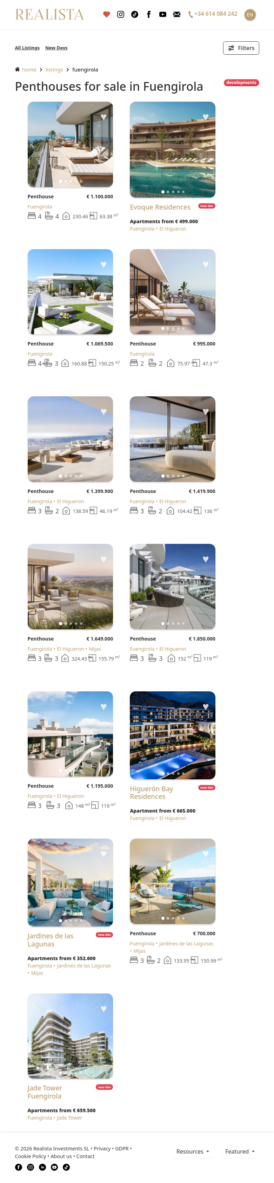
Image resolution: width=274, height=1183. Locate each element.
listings (55, 69)
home (25, 69)
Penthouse (41, 196)
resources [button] (190, 1151)
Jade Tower (69, 1117)
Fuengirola (85, 69)
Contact (85, 1156)
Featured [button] (237, 1151)
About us (61, 1156)
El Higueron (172, 228)
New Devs (56, 48)
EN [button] (250, 14)
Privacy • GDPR (111, 1148)
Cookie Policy (30, 1156)
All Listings (27, 48)
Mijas (95, 648)
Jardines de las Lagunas (84, 965)
